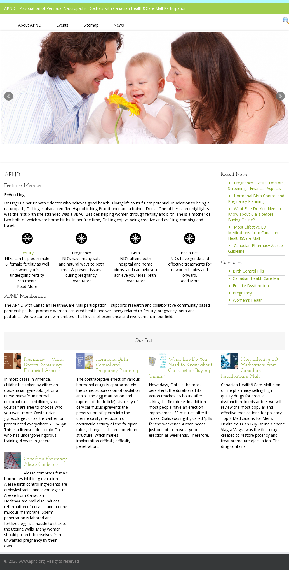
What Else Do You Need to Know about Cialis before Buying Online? (255, 214)
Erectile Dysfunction (251, 285)
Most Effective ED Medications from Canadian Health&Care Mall (253, 232)
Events (63, 25)
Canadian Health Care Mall (257, 278)
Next (280, 96)
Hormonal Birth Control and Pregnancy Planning (256, 198)
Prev (8, 96)
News (119, 25)
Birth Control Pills (248, 271)
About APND (29, 25)
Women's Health (248, 300)
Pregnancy (242, 293)
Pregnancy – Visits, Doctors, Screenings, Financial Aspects (256, 185)
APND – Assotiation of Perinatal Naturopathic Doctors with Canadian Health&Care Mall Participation (95, 8)
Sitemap (91, 25)
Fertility (27, 252)
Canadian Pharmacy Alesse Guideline (45, 461)
